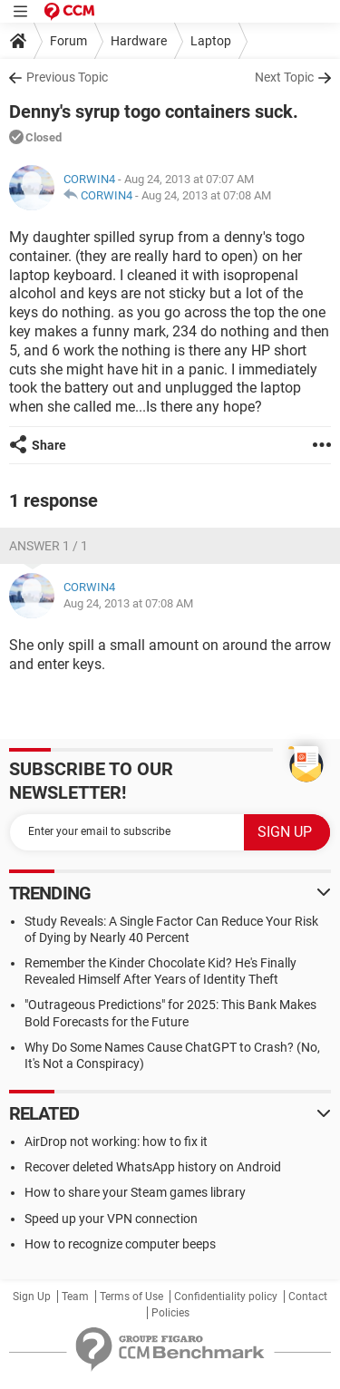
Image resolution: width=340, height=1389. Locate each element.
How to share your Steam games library (135, 1192)
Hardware (139, 41)
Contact (307, 1296)
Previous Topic (67, 77)
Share (49, 445)
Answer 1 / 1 (48, 546)
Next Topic (284, 77)
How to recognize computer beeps (120, 1244)
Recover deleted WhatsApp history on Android (152, 1167)
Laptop (210, 41)
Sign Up (32, 1296)
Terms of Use (131, 1296)
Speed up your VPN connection (111, 1218)
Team (75, 1296)
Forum (68, 41)
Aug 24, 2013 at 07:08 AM (206, 195)
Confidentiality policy (225, 1296)
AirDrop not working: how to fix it (116, 1141)
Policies (170, 1312)
